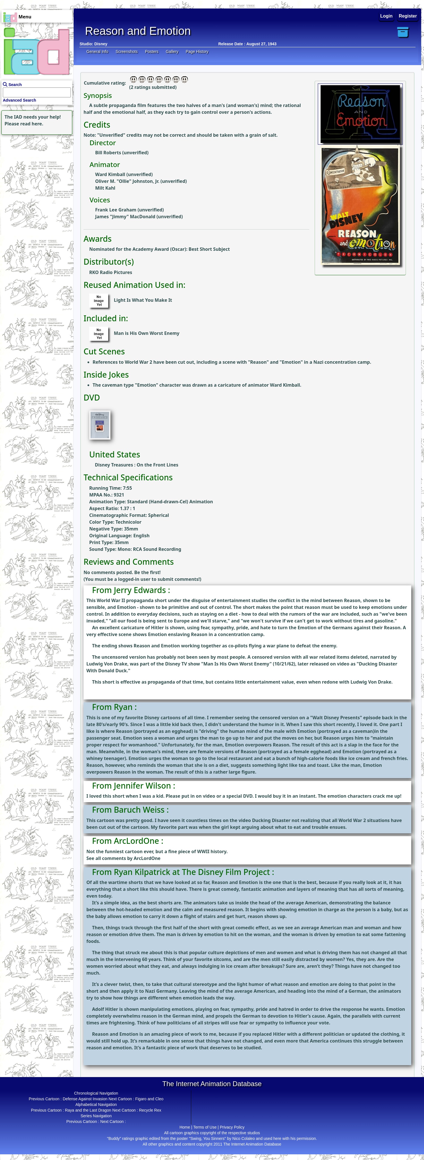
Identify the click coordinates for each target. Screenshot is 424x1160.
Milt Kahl (105, 188)
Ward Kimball (110, 174)
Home (185, 1127)
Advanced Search (19, 100)
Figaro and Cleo (149, 1099)
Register (408, 16)
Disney (100, 44)
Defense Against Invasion (85, 1099)
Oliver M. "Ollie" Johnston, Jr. (127, 181)
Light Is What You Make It (143, 300)
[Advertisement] (35, 171)
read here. (31, 124)
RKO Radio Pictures (110, 272)
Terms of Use (204, 1127)
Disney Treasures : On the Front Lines (136, 465)
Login (386, 16)
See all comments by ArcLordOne (123, 858)
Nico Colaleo (243, 1138)
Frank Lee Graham (115, 210)
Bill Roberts (108, 152)
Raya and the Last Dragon (88, 1110)
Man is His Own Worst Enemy (146, 333)
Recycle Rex (150, 1110)
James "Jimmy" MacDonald (125, 216)
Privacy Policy (232, 1127)
